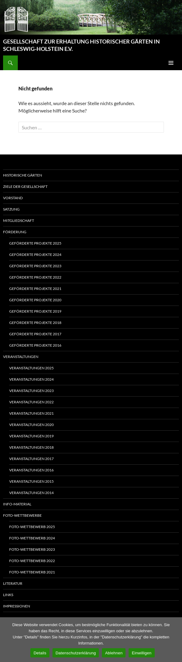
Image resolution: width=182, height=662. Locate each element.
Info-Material (17, 504)
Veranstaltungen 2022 (31, 402)
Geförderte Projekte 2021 (35, 288)
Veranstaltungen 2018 (31, 447)
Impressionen (16, 606)
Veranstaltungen (20, 356)
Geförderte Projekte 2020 (35, 300)
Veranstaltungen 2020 (31, 424)
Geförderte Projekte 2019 (35, 311)
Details (39, 653)
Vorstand (13, 198)
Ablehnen (113, 653)
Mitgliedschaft (18, 220)
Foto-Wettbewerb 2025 (32, 526)
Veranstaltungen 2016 (31, 470)
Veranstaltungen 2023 (31, 390)
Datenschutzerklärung (76, 653)
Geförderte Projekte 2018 (35, 322)
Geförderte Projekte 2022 (35, 277)
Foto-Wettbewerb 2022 (32, 560)
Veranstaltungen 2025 (31, 368)
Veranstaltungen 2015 (31, 481)
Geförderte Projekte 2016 (35, 345)
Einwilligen (141, 653)
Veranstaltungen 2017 (31, 458)
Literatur (12, 583)
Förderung (14, 232)
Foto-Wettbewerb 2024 (32, 538)
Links (8, 594)
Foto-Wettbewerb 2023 (32, 549)
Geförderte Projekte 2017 (35, 334)
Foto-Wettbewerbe (22, 515)
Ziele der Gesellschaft (25, 186)
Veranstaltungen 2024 (31, 379)
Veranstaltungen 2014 (31, 492)
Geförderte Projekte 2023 (35, 266)
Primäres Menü (171, 62)
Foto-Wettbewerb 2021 (32, 572)
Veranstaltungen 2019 (31, 436)
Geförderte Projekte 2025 (35, 243)
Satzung (11, 209)
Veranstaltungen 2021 (31, 413)
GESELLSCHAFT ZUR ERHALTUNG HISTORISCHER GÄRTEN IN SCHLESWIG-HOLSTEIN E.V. (81, 45)
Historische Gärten (22, 175)
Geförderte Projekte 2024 (35, 254)
